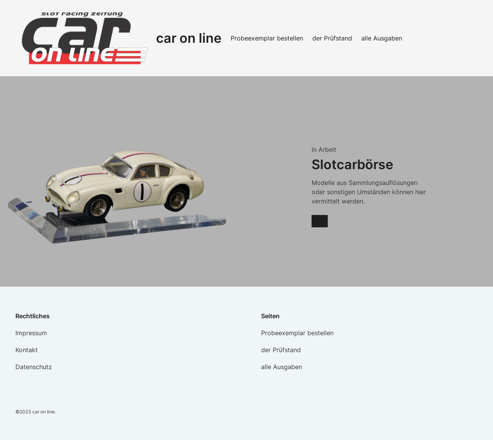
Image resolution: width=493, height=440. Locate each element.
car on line (188, 38)
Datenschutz (33, 367)
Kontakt (26, 350)
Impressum (31, 333)
